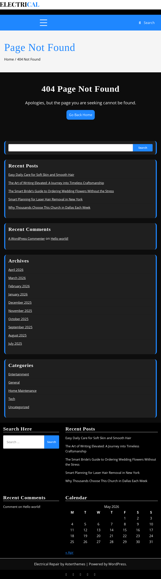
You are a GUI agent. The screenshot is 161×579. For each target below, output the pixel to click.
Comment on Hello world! (21, 507)
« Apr (69, 552)
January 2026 (18, 294)
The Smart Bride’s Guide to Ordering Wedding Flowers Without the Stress (61, 191)
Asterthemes (75, 564)
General (14, 382)
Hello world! (59, 238)
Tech (11, 399)
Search (142, 148)
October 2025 (18, 319)
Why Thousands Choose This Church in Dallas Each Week (49, 207)
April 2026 (15, 270)
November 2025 (20, 311)
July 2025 (15, 343)
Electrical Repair (47, 564)
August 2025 (17, 335)
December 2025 (20, 302)
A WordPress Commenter (26, 238)
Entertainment (18, 374)
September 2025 (20, 327)
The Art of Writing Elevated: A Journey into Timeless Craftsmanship (56, 183)
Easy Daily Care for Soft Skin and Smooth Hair (41, 174)
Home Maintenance (22, 390)
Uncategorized (18, 407)
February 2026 (19, 286)
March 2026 (17, 278)
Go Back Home (80, 115)
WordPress (117, 564)
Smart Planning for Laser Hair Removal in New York (45, 199)
